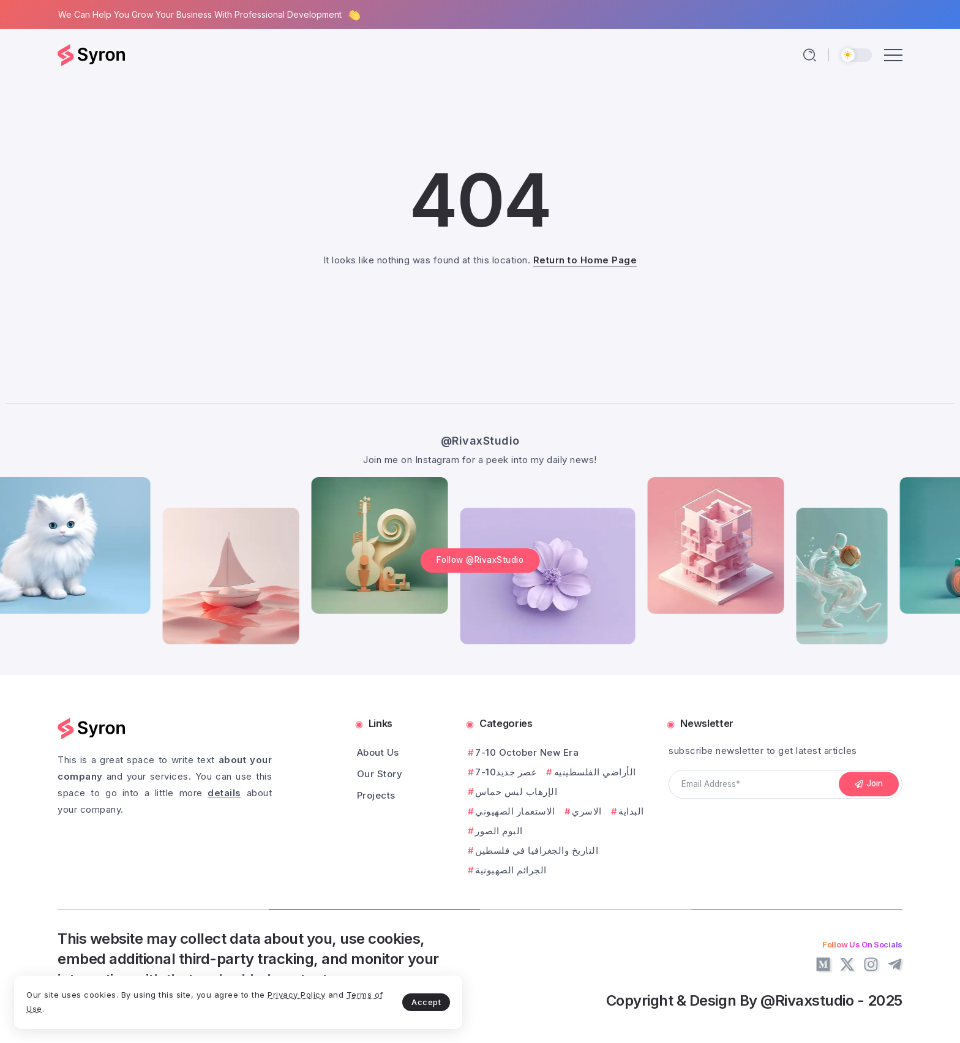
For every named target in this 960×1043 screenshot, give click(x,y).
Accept (288, 998)
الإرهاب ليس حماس (516, 791)
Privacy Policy (75, 1005)
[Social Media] (823, 964)
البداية (631, 811)
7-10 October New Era (527, 752)
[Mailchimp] (869, 784)
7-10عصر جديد (506, 772)
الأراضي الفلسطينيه (595, 772)
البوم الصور (499, 831)
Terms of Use (153, 1005)
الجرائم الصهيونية (511, 870)
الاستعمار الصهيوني (515, 811)
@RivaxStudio (480, 437)
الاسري (587, 811)
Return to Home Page (585, 260)
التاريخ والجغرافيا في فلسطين (536, 850)
